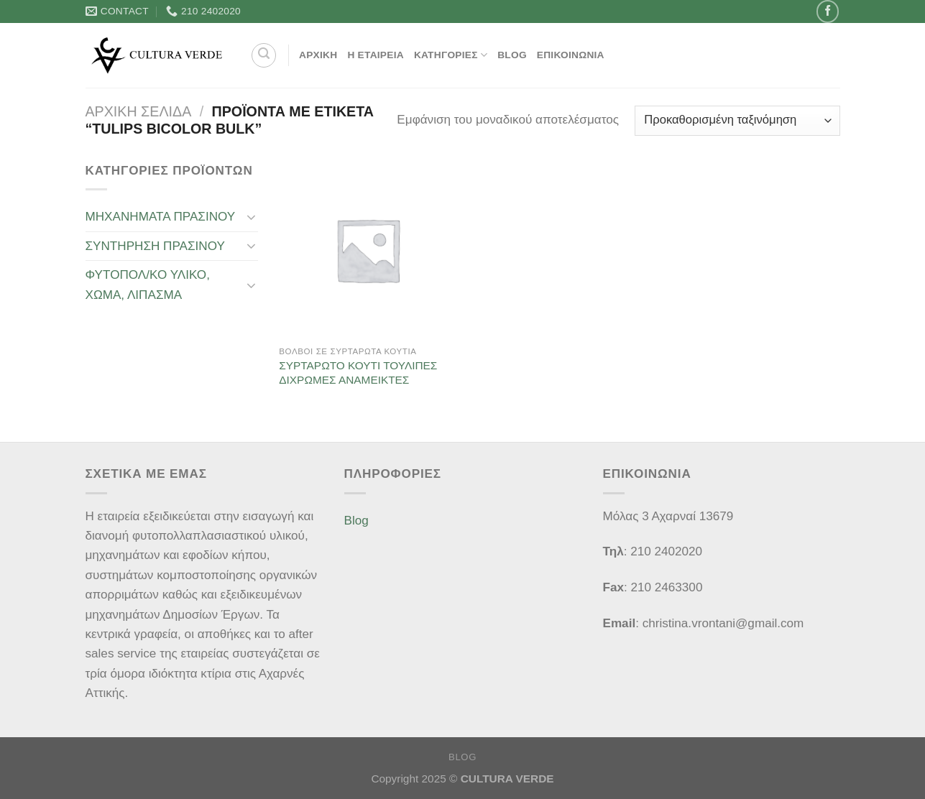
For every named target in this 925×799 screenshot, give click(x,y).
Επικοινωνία (570, 55)
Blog (512, 55)
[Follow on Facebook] (827, 11)
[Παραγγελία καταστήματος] (737, 121)
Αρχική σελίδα (139, 111)
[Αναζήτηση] (264, 55)
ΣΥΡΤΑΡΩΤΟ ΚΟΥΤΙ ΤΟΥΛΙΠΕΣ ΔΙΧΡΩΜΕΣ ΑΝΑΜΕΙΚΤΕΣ (358, 372)
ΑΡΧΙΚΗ (318, 55)
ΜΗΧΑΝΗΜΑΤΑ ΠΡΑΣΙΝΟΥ (161, 216)
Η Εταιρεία (375, 55)
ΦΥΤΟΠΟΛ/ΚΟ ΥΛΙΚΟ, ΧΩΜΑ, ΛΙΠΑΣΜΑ (148, 284)
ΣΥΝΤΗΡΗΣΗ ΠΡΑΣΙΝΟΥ (155, 246)
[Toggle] (252, 217)
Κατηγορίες (450, 55)
